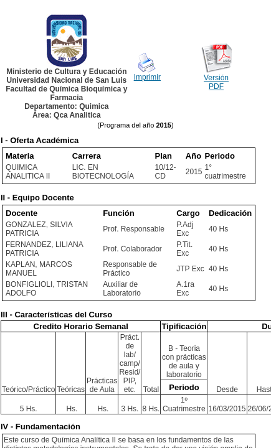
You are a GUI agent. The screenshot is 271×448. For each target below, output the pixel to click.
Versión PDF (216, 82)
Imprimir (147, 77)
